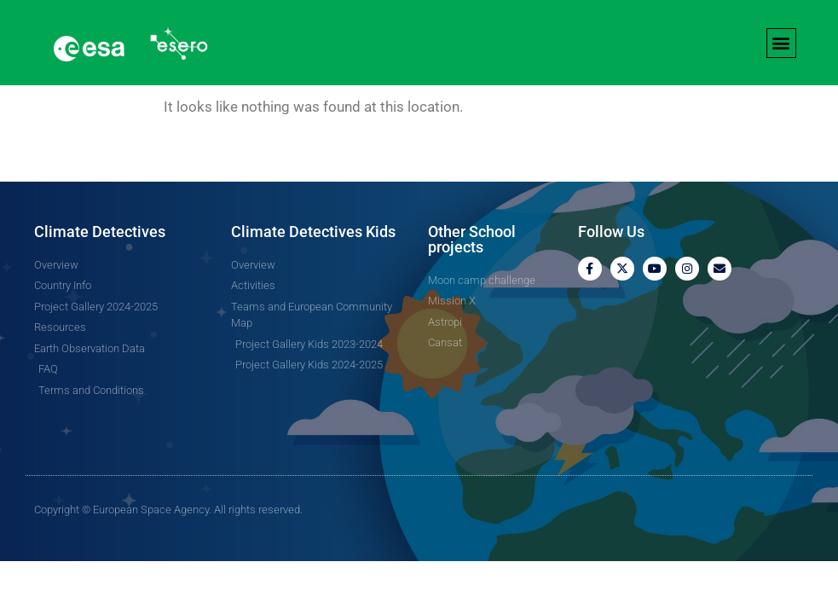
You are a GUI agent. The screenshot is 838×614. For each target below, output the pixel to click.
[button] (781, 43)
